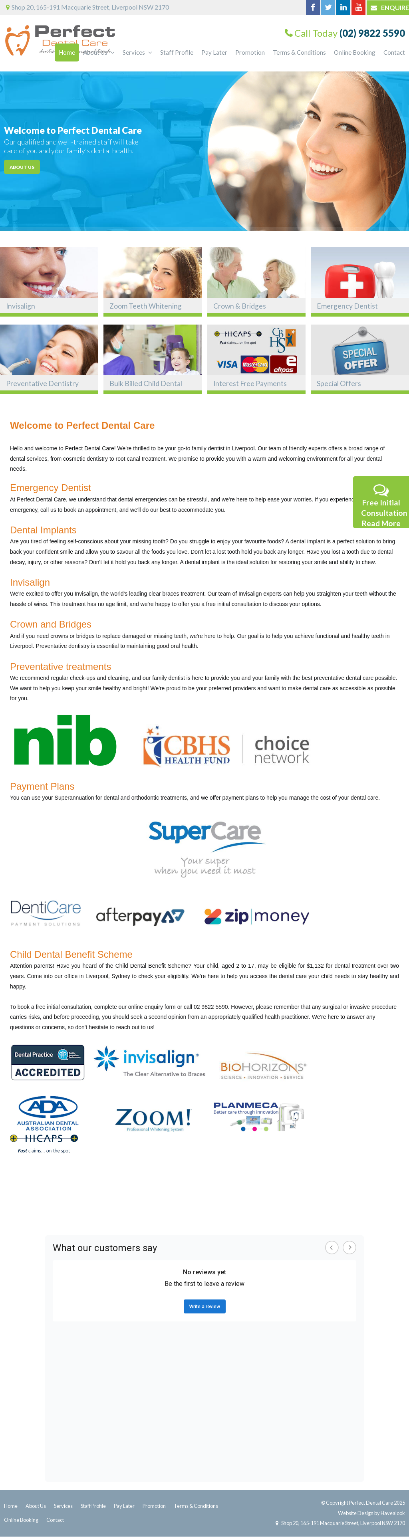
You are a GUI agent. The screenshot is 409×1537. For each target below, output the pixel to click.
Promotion (154, 1506)
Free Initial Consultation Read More (384, 505)
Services (63, 1506)
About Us (36, 1506)
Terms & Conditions (196, 1506)
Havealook (393, 1513)
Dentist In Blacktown (217, 1203)
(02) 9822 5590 (372, 33)
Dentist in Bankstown (345, 1203)
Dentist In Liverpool (36, 1203)
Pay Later (124, 1506)
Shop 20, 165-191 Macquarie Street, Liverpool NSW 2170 (342, 1523)
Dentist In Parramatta (153, 1203)
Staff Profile (93, 1506)
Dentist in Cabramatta (281, 1203)
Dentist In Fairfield (93, 1203)
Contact (55, 1520)
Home (11, 1506)
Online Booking (21, 1520)
